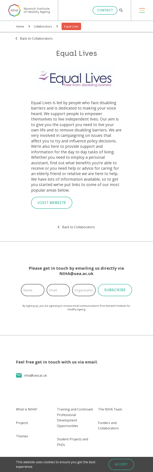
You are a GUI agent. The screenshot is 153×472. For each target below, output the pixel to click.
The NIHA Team (110, 409)
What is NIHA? (26, 409)
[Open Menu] (142, 10)
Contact (105, 10)
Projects (22, 423)
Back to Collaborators (36, 38)
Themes (22, 436)
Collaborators (43, 26)
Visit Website (51, 202)
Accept (121, 464)
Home (20, 26)
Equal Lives (71, 26)
